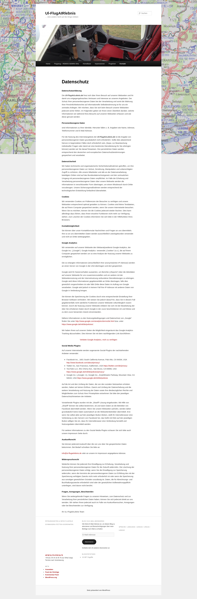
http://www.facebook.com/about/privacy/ (83, 363)
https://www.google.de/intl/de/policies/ (77, 324)
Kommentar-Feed (52, 575)
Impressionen (100, 64)
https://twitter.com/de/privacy (115, 366)
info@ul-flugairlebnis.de (72, 453)
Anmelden (49, 569)
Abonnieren (89, 542)
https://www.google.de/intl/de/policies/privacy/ (85, 372)
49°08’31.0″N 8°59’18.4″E (54, 555)
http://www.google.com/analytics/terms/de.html (95, 321)
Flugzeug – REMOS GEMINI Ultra (66, 64)
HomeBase (87, 64)
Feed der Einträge (52, 572)
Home (48, 64)
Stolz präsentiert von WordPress (98, 590)
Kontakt (123, 64)
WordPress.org (51, 577)
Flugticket (112, 64)
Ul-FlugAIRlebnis (60, 13)
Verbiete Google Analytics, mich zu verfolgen (98, 340)
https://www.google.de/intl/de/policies (92, 378)
